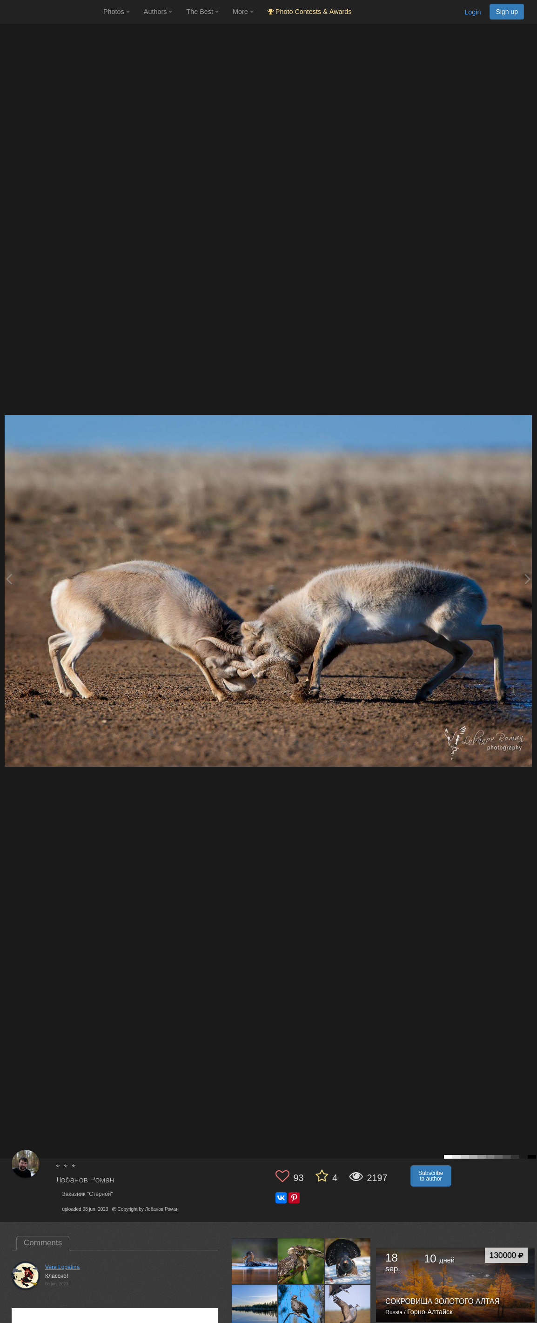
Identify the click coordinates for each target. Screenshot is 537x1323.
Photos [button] (116, 11)
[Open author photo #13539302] (301, 1307)
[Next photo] (527, 578)
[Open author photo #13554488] (301, 1260)
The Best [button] (202, 11)
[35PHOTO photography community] (50, 12)
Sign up (507, 11)
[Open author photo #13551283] (348, 1260)
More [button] (243, 11)
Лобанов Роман (85, 1180)
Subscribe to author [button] (430, 1176)
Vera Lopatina (62, 1267)
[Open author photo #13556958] (255, 1260)
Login (472, 12)
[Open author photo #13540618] (255, 1307)
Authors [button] (158, 11)
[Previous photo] (9, 578)
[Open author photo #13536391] (348, 1307)
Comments (43, 1242)
